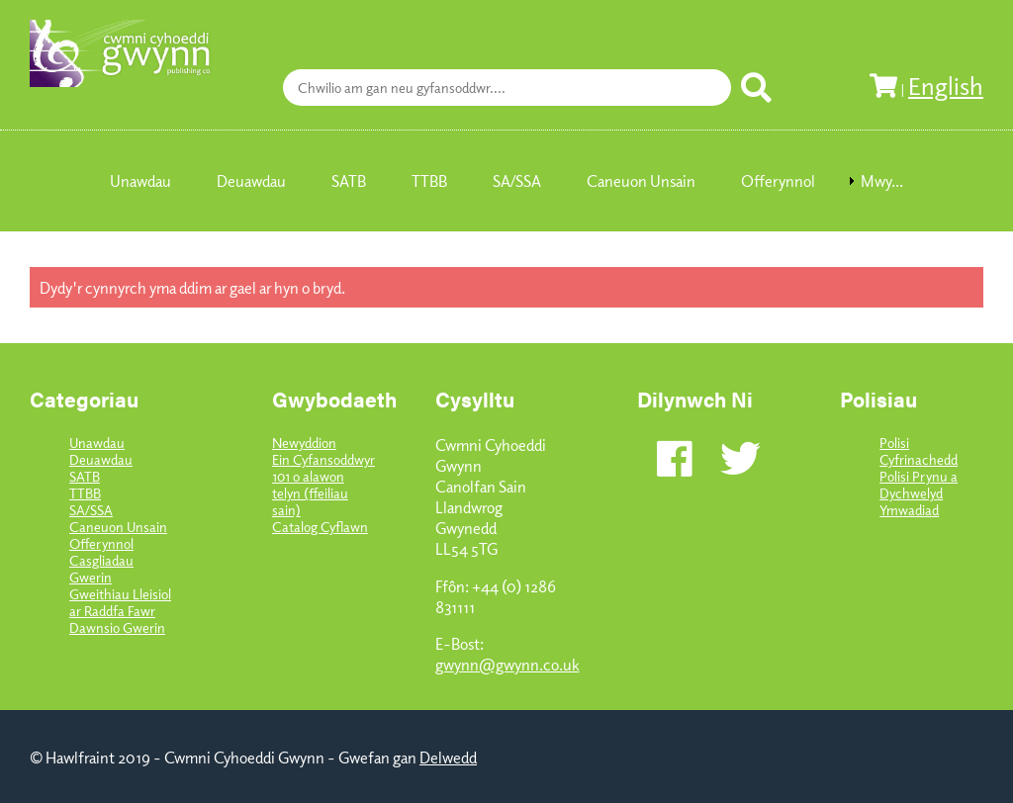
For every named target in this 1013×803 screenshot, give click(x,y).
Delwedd (448, 757)
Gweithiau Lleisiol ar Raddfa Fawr (120, 602)
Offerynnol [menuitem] (778, 181)
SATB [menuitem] (348, 181)
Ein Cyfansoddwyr (323, 459)
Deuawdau (101, 459)
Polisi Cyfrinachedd (918, 451)
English (945, 85)
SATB (84, 476)
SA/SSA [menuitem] (517, 181)
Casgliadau (101, 560)
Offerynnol (101, 543)
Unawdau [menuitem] (140, 181)
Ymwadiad (909, 509)
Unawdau (97, 442)
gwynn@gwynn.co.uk (507, 664)
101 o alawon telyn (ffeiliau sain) (310, 493)
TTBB (85, 493)
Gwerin (90, 577)
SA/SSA (91, 509)
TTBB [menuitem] (429, 181)
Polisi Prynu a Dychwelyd (918, 484)
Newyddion (304, 442)
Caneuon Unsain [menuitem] (641, 181)
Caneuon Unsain (118, 526)
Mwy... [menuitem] (882, 181)
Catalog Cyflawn (320, 526)
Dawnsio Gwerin (117, 627)
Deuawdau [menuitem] (251, 181)
